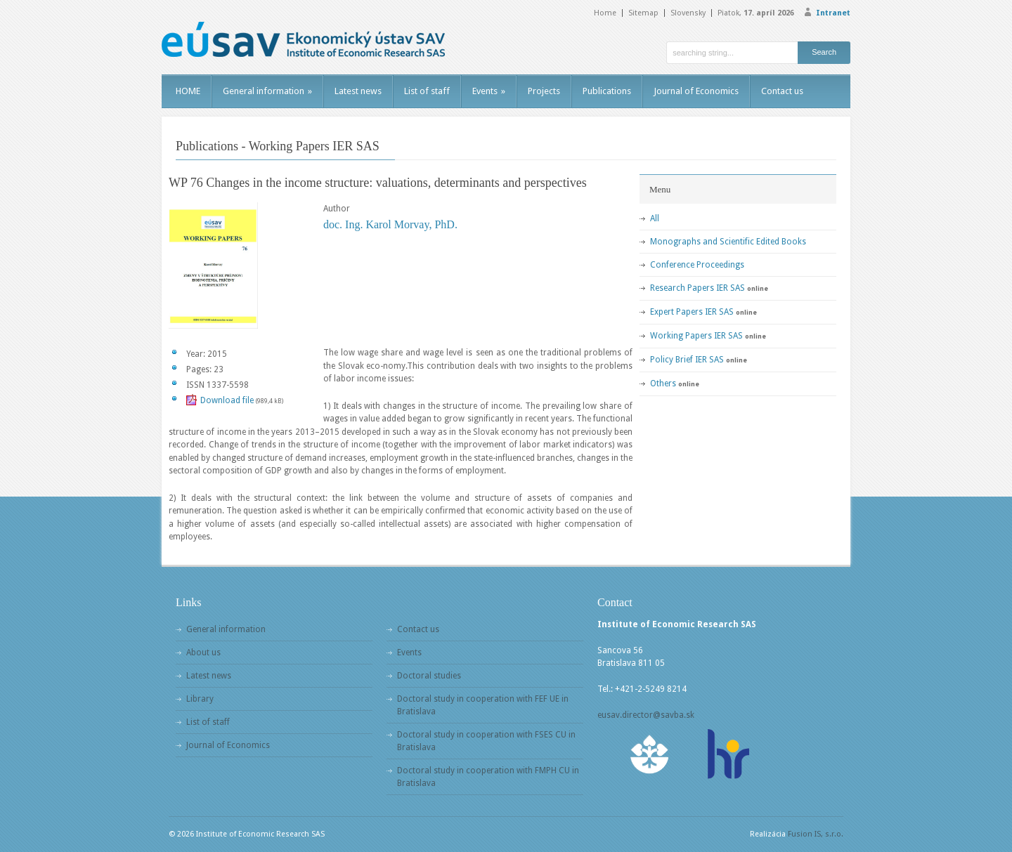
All (654, 218)
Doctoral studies (429, 676)
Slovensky (688, 13)
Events (488, 91)
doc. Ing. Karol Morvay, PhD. (390, 224)
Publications (607, 91)
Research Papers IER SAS (697, 288)
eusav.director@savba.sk (645, 715)
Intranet (833, 13)
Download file (227, 400)
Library (200, 699)
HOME (188, 91)
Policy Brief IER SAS (687, 360)
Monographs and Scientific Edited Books (728, 242)
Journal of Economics (696, 91)
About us (203, 652)
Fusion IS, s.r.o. (815, 834)
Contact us (782, 91)
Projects (544, 91)
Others (663, 383)
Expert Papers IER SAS (692, 312)
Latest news (358, 91)
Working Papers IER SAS (696, 336)
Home (605, 13)
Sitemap (643, 13)
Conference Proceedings (697, 265)
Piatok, (756, 13)
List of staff (427, 91)
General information (267, 91)
